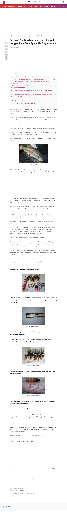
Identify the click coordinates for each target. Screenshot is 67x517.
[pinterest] (6, 55)
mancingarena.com (38, 435)
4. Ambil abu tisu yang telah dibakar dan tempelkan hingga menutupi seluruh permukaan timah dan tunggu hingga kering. (31, 91)
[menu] (4, 2)
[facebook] (6, 43)
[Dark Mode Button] (63, 2)
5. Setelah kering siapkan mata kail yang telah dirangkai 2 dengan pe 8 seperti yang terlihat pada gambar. (33, 95)
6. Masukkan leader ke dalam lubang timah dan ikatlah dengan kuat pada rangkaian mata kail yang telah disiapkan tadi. (33, 100)
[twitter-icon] (6, 507)
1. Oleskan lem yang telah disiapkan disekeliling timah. (25, 77)
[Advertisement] (33, 21)
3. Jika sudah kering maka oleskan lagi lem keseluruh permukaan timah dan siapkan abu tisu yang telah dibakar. (33, 86)
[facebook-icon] (3, 507)
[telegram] (6, 52)
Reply (15, 496)
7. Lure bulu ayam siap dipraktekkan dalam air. (23, 103)
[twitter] (6, 46)
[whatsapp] (6, 49)
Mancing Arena (33, 2)
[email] (6, 58)
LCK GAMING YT (18, 489)
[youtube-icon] (9, 507)
